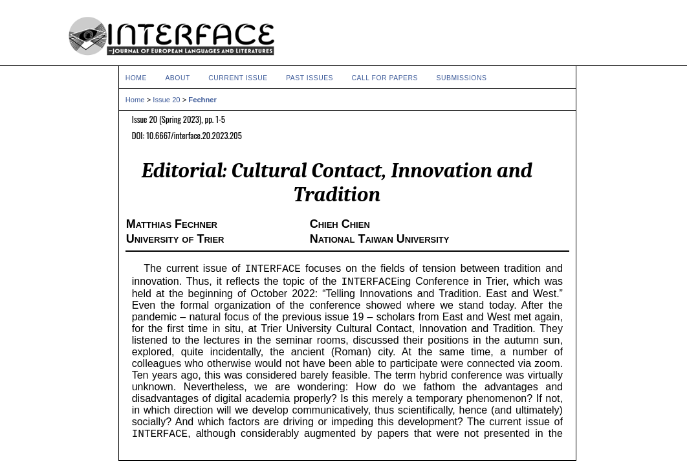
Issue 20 (166, 100)
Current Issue (237, 78)
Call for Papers (385, 78)
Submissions (461, 78)
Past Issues (309, 78)
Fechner (202, 100)
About (177, 78)
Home (136, 78)
